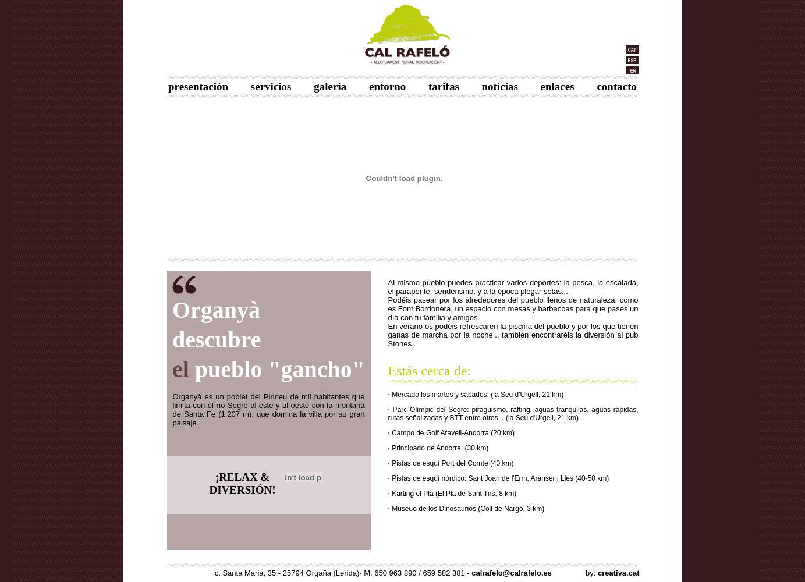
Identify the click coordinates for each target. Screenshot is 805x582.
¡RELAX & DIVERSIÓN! (242, 483)
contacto (617, 86)
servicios (271, 86)
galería (330, 86)
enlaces (558, 86)
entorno (387, 86)
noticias (500, 86)
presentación (198, 86)
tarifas (443, 86)
